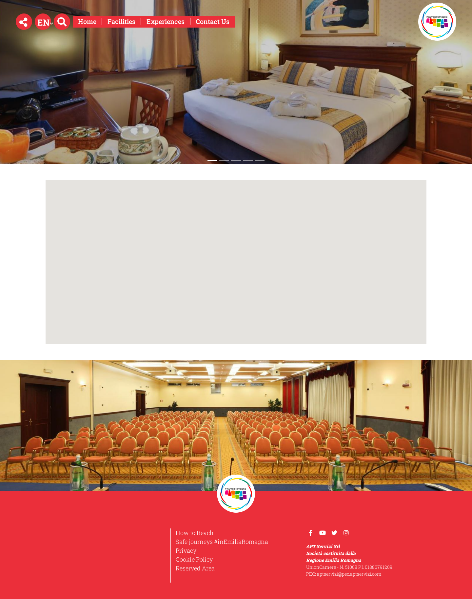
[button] (24, 21)
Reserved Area (195, 568)
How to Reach (194, 533)
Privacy (186, 550)
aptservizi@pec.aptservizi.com (349, 574)
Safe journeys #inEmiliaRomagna (222, 542)
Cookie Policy (194, 559)
